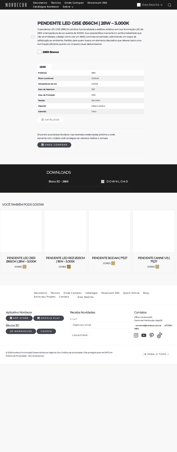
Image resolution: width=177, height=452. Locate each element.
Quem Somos (131, 417)
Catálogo (48, 244)
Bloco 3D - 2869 (89, 306)
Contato (64, 421)
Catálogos (91, 417)
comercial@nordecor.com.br (147, 450)
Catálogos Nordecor (46, 6)
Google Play (48, 442)
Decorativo (40, 2)
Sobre (66, 6)
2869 (40, 191)
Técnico (56, 2)
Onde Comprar (74, 2)
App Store (19, 442)
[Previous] (55, 128)
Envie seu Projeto (44, 421)
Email (73, 443)
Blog (146, 417)
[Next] (121, 128)
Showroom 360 (97, 2)
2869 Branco (46, 176)
